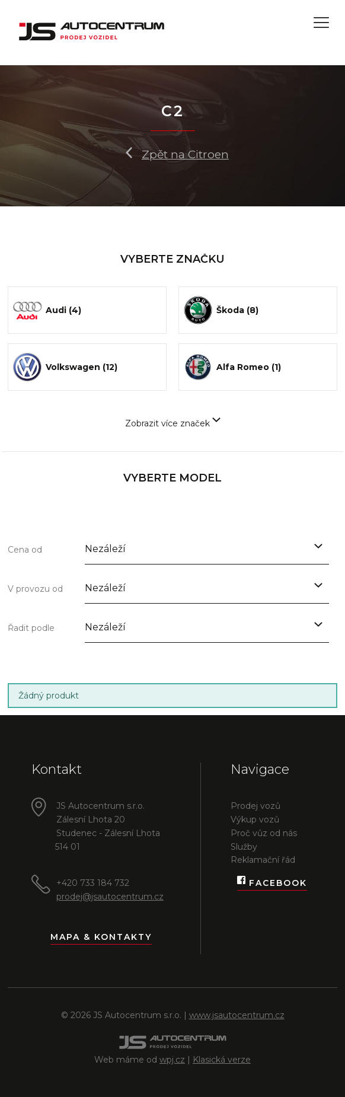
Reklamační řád (263, 859)
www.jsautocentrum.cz (237, 1015)
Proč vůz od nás (264, 833)
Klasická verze (222, 1059)
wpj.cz (172, 1059)
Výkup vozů (255, 819)
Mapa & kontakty (101, 937)
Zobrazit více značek (173, 423)
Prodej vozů (255, 806)
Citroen (208, 154)
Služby (244, 846)
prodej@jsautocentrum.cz (110, 896)
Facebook (272, 883)
